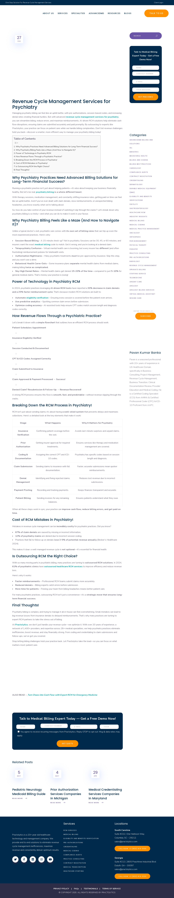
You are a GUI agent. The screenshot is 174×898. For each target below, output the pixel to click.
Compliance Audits (139, 172)
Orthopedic (135, 237)
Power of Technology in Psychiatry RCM (33, 153)
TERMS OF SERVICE (111, 888)
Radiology (135, 261)
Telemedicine (136, 278)
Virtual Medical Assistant (142, 294)
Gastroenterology (139, 208)
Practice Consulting (140, 253)
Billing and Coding (139, 160)
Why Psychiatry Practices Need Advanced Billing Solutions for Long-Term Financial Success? (57, 146)
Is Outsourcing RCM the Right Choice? (33, 166)
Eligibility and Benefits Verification (81, 838)
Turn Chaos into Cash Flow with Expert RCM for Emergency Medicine (62, 694)
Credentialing (136, 180)
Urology (134, 286)
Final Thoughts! (22, 169)
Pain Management (138, 241)
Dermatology (136, 184)
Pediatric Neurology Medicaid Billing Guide (28, 791)
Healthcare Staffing (73, 871)
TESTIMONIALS (91, 888)
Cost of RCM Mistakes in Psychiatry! (31, 163)
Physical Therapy (138, 245)
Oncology (135, 233)
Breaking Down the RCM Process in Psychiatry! (36, 159)
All (131, 148)
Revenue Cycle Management (143, 265)
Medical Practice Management (144, 229)
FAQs (76, 888)
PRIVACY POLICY (61, 888)
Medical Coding (137, 225)
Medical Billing (137, 221)
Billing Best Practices (140, 164)
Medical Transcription (74, 867)
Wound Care (136, 298)
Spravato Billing (138, 269)
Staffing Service (138, 274)
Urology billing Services (142, 290)
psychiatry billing (45, 192)
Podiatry (134, 249)
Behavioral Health (138, 156)
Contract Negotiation (141, 176)
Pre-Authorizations (139, 257)
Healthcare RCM (137, 212)
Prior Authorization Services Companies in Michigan (65, 793)
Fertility (134, 204)
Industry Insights (138, 216)
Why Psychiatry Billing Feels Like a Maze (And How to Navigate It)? (46, 150)
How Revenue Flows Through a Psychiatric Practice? (39, 156)
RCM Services (70, 830)
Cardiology (135, 168)
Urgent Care (136, 282)
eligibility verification (37, 297)
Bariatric (134, 152)
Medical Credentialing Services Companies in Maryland (105, 793)
